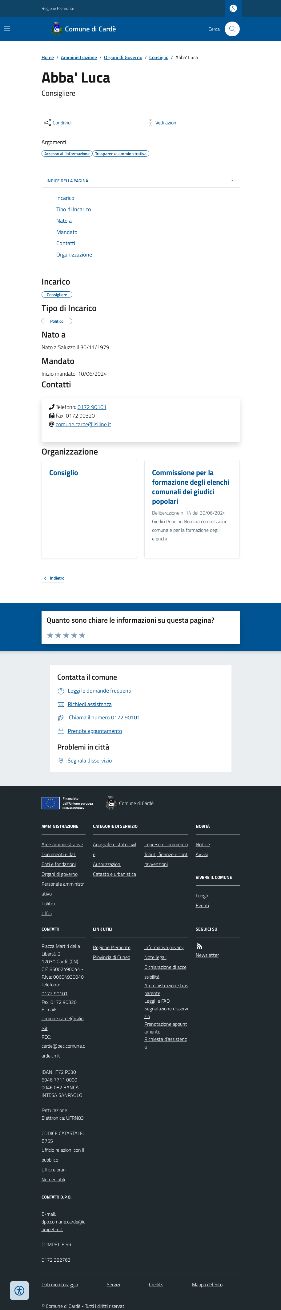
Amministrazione (79, 57)
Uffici (47, 913)
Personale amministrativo (63, 888)
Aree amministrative (62, 844)
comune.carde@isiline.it (83, 424)
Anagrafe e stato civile (114, 849)
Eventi (202, 905)
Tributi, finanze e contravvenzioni (166, 859)
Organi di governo (60, 874)
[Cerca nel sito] (229, 29)
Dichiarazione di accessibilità (165, 971)
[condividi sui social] (57, 122)
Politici (48, 903)
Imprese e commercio (166, 844)
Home (48, 57)
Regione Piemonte (58, 8)
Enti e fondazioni (59, 864)
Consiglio (158, 57)
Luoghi (202, 895)
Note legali (155, 957)
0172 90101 (92, 407)
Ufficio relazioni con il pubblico (63, 1154)
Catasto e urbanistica (114, 874)
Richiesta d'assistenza (165, 1042)
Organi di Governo (123, 57)
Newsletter (207, 955)
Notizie (203, 844)
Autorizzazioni (107, 864)
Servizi (113, 1284)
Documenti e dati (59, 854)
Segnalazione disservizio (166, 1012)
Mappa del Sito (207, 1284)
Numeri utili (53, 1179)
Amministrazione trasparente (166, 989)
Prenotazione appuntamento (165, 1027)
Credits (156, 1284)
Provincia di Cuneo (111, 957)
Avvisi (202, 854)
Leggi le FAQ (157, 1001)
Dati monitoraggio (60, 1284)
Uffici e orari (54, 1169)
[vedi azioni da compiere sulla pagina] (161, 122)
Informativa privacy (164, 947)
